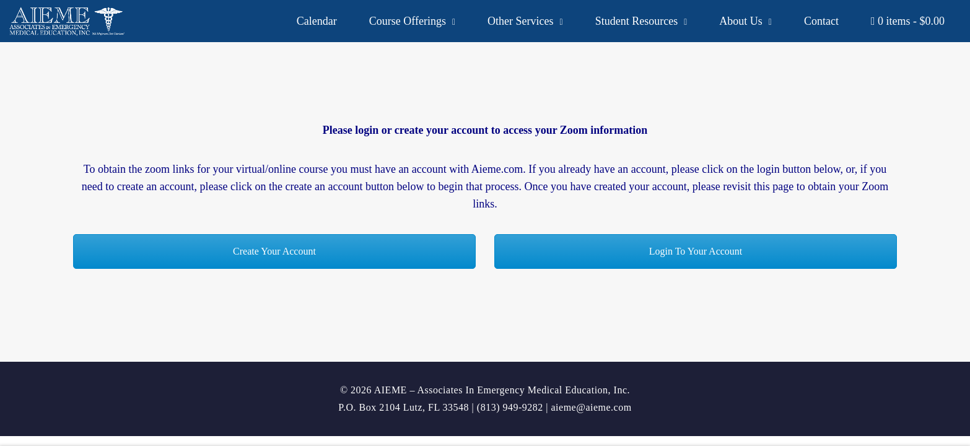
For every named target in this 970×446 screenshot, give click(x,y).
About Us (740, 21)
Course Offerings (407, 21)
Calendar (317, 21)
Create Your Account (274, 251)
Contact (821, 21)
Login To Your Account (696, 251)
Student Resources (636, 21)
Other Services (520, 21)
